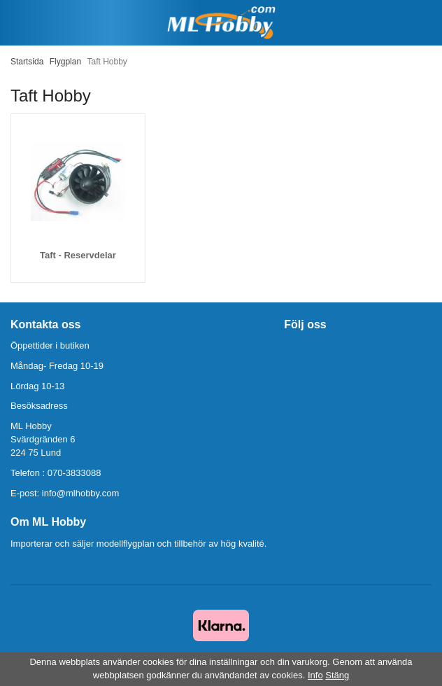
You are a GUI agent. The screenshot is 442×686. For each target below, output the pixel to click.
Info (315, 675)
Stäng (337, 675)
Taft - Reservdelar (78, 255)
